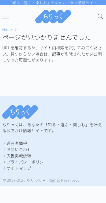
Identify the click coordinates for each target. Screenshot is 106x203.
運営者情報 (17, 143)
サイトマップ (19, 168)
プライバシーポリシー (27, 162)
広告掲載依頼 (19, 155)
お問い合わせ (19, 149)
